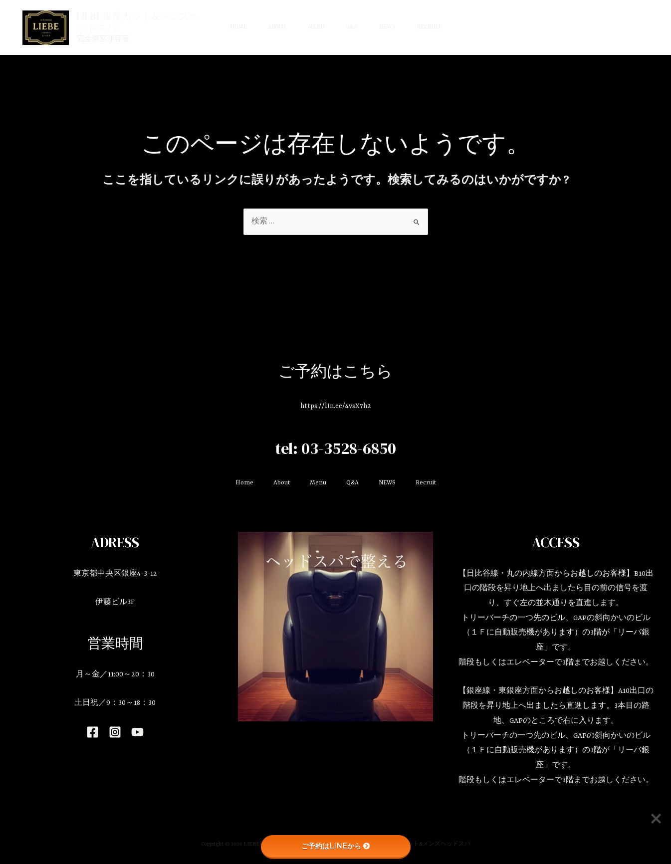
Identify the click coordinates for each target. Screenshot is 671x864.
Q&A (353, 27)
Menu (314, 27)
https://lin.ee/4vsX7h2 (335, 406)
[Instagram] (115, 732)
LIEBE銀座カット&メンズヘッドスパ (128, 22)
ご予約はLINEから (335, 846)
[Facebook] (92, 732)
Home (229, 27)
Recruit (438, 27)
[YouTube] (137, 732)
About (271, 27)
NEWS (392, 27)
